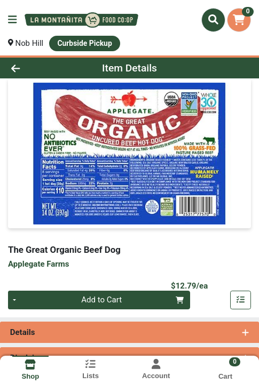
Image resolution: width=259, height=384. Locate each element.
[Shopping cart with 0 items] (239, 20)
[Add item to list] (241, 300)
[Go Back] (38, 68)
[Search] (213, 19)
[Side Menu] (12, 20)
